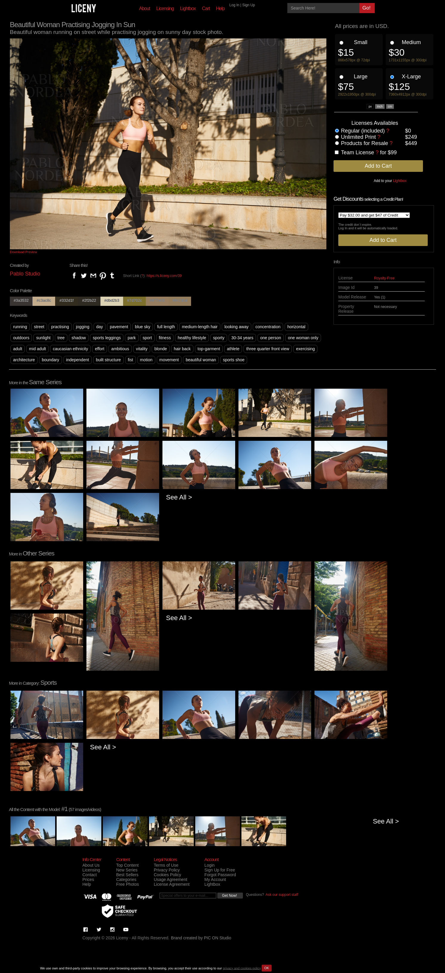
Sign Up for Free (219, 870)
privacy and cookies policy (242, 968)
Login (209, 865)
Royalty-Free (384, 278)
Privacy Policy (167, 870)
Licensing (165, 8)
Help (220, 8)
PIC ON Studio (217, 937)
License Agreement (172, 884)
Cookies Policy (167, 874)
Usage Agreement (170, 879)
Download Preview (23, 252)
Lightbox (188, 8)
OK (266, 968)
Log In (234, 5)
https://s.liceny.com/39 (164, 276)
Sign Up (248, 5)
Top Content (127, 865)
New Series (127, 870)
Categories (126, 879)
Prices (88, 879)
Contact (90, 874)
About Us (91, 865)
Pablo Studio (25, 274)
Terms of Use (166, 865)
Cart (206, 8)
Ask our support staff (282, 895)
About (144, 8)
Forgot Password (220, 874)
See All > (179, 497)
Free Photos (127, 884)
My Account (215, 879)
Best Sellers (127, 874)
